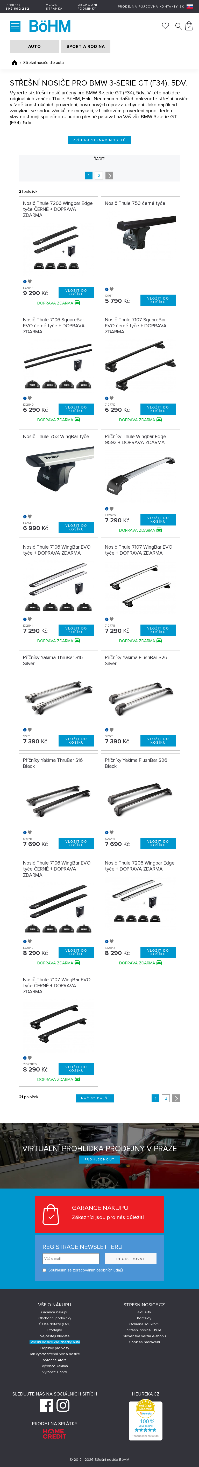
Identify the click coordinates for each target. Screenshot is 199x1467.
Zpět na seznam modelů (99, 140)
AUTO (34, 46)
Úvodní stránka (14, 62)
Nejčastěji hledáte (55, 1336)
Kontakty (169, 7)
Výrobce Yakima (55, 1366)
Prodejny (54, 1330)
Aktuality (144, 1312)
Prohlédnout (99, 1159)
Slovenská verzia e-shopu (144, 1336)
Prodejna (127, 7)
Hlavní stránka (54, 7)
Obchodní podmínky (87, 7)
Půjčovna (148, 7)
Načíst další (95, 1098)
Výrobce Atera (55, 1360)
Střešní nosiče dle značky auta (55, 1342)
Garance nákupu (54, 1312)
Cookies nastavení (144, 1342)
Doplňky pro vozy (54, 1348)
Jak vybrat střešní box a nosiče (54, 1354)
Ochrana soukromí (144, 1324)
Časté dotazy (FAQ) (54, 1324)
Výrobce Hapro (54, 1372)
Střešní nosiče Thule (144, 1330)
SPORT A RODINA (86, 46)
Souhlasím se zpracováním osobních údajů (82, 1270)
